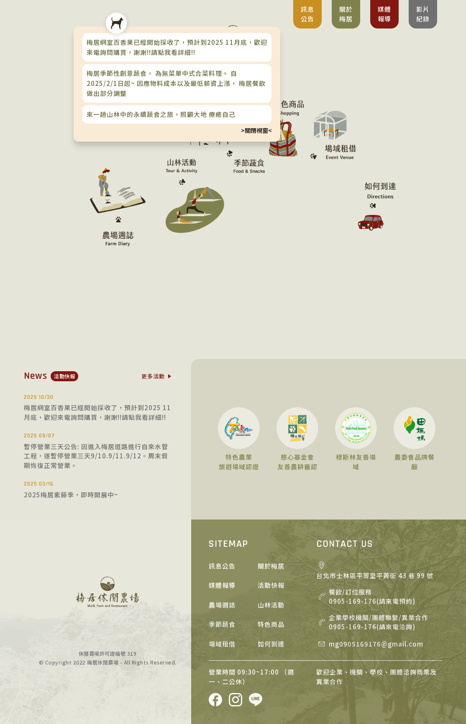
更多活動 (153, 376)
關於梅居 (271, 565)
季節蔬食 (222, 624)
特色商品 (271, 624)
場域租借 (222, 643)
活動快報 (271, 585)
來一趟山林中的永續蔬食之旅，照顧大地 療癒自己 (161, 114)
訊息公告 (222, 565)
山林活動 (271, 604)
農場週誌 (222, 604)
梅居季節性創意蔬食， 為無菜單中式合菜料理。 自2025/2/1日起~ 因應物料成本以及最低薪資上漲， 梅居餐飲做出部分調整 (176, 83)
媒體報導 (222, 585)
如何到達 (271, 643)
